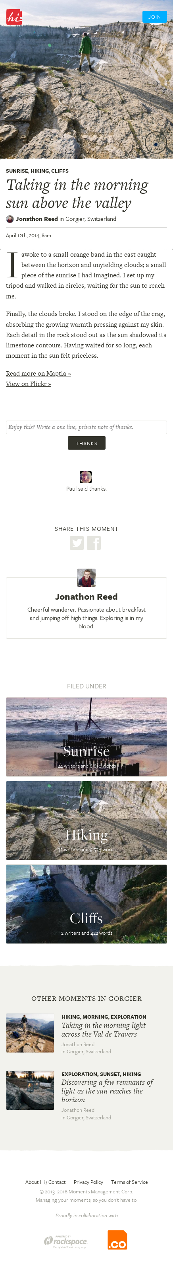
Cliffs (60, 171)
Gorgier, (90, 218)
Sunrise (17, 171)
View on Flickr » (28, 383)
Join (154, 17)
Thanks (87, 443)
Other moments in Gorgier (86, 998)
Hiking (40, 171)
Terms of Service (129, 1182)
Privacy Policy (88, 1182)
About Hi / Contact (45, 1182)
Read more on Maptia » (38, 373)
